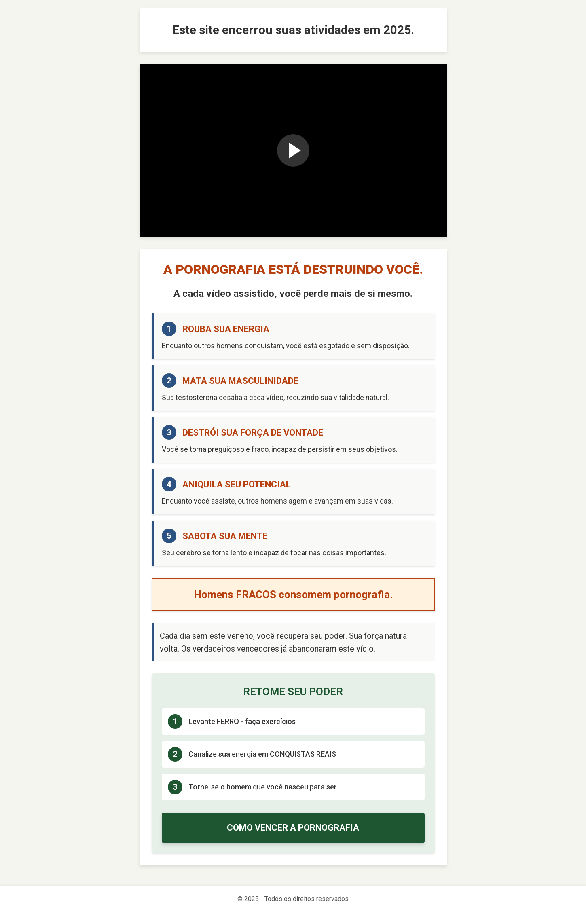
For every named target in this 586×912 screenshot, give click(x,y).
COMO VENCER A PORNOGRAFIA (293, 828)
